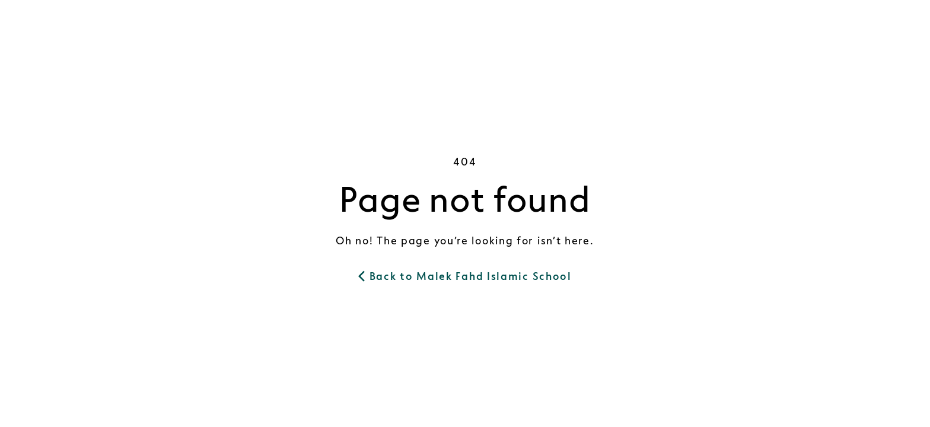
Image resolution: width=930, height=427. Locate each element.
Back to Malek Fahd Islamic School (465, 276)
